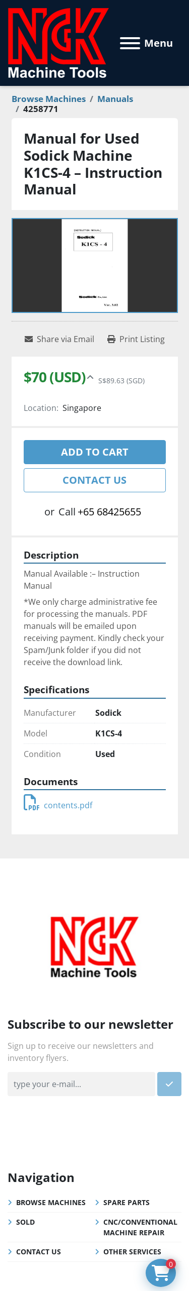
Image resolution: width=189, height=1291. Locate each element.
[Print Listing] (136, 339)
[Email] (81, 1084)
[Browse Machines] (49, 98)
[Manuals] (115, 98)
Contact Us (94, 480)
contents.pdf (58, 805)
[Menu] (130, 43)
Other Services (132, 1251)
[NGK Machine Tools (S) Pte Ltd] (94, 945)
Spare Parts (126, 1202)
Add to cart (95, 452)
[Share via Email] (59, 339)
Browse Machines (51, 1202)
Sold (25, 1222)
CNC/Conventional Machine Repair (140, 1227)
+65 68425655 (109, 511)
